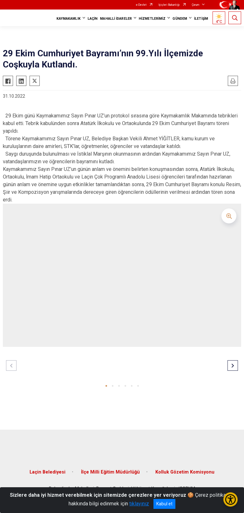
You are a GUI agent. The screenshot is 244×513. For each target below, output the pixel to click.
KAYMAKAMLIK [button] (69, 19)
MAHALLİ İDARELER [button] (116, 19)
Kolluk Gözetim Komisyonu (184, 472)
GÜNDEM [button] (180, 19)
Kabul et (164, 503)
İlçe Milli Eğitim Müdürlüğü (110, 472)
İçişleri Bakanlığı (169, 4)
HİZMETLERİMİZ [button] (152, 19)
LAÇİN (93, 19)
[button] (106, 386)
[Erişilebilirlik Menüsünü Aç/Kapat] (230, 499)
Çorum (195, 4)
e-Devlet (141, 4)
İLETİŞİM (201, 19)
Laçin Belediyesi (47, 472)
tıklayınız (139, 504)
